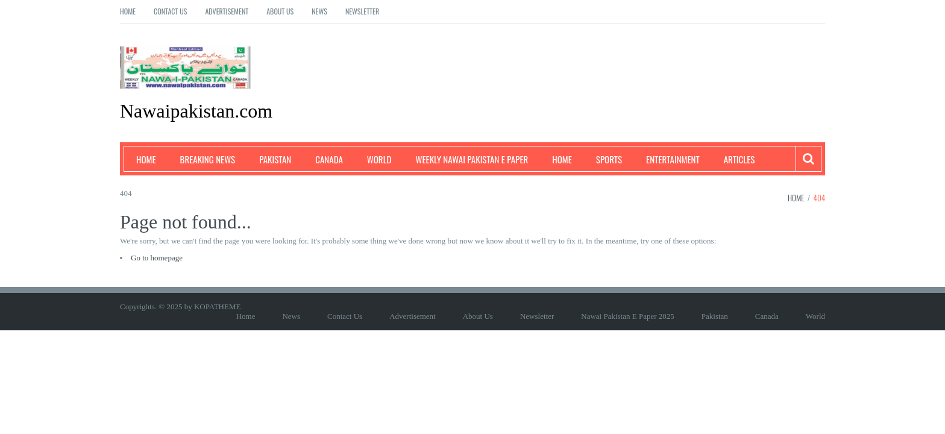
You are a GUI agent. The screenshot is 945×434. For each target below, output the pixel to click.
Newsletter (362, 11)
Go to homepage (157, 257)
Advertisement (226, 11)
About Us (280, 11)
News (319, 11)
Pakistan (275, 159)
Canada (329, 159)
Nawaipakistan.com (196, 111)
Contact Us (170, 11)
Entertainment (673, 159)
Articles (739, 159)
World (379, 159)
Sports (609, 159)
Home (128, 11)
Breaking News (208, 159)
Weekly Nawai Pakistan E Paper (472, 159)
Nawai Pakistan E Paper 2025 (627, 316)
